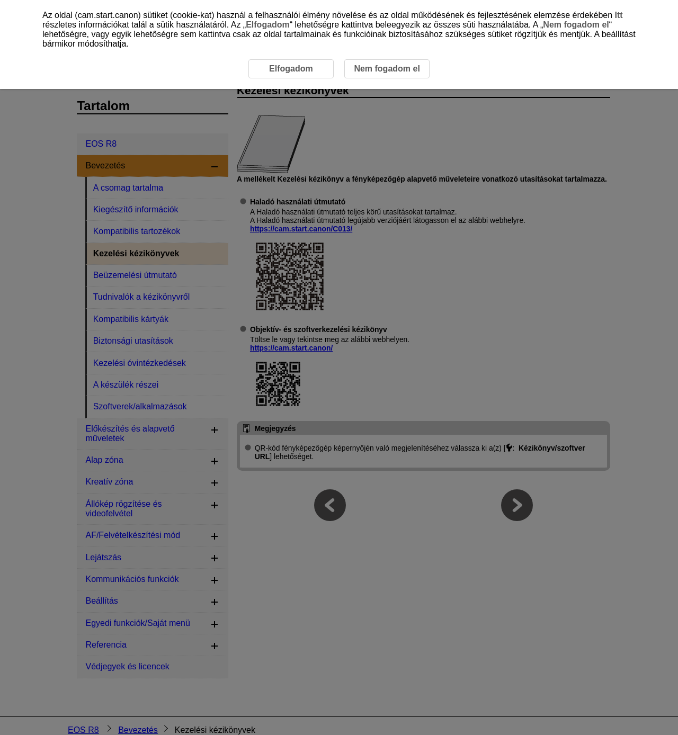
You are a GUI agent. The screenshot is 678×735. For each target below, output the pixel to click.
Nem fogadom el (576, 24)
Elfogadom (268, 24)
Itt (619, 15)
